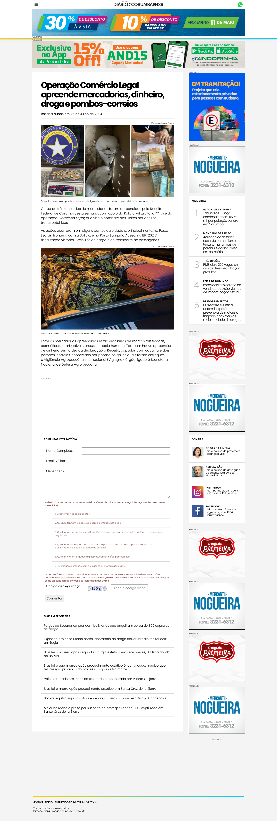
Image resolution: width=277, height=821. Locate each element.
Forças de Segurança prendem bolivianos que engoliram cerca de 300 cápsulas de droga (100, 624)
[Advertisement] (107, 402)
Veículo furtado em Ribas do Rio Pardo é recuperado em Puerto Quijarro (101, 675)
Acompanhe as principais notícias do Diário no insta (220, 492)
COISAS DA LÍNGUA (216, 447)
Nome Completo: (60, 447)
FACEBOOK (211, 506)
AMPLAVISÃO (212, 466)
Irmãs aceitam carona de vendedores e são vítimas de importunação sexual (221, 288)
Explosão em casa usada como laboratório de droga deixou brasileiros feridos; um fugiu (106, 637)
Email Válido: (57, 457)
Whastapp (239, 5)
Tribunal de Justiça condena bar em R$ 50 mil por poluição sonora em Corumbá (219, 218)
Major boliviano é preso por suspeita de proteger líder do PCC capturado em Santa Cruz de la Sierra (105, 706)
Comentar (56, 595)
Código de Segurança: (64, 583)
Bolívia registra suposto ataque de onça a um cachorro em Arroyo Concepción (106, 695)
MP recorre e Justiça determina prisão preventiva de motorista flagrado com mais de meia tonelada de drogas (221, 312)
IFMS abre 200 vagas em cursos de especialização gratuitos (220, 268)
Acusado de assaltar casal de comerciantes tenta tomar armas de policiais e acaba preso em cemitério (219, 244)
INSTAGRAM (212, 487)
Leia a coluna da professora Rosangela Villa (221, 452)
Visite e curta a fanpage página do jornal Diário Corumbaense (219, 511)
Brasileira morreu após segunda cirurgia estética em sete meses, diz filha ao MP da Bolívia (105, 651)
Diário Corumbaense (138, 4)
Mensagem (56, 468)
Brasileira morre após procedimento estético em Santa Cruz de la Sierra (101, 685)
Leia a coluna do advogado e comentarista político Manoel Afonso (221, 472)
